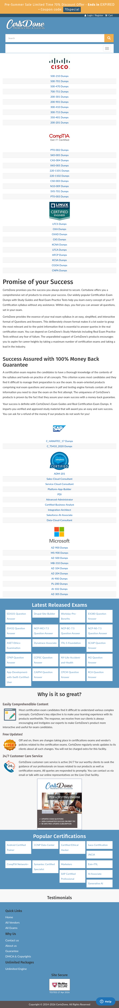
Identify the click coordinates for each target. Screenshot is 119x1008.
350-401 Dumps (59, 117)
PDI (60, 494)
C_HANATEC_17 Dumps (59, 441)
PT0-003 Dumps (59, 196)
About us (11, 945)
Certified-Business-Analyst (59, 504)
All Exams (11, 927)
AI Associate (94, 873)
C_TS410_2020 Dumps (59, 446)
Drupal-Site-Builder (44, 613)
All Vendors (12, 922)
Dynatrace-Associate (45, 642)
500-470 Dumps (59, 86)
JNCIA (91, 854)
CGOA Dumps (59, 265)
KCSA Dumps (59, 260)
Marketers (66, 864)
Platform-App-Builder (59, 489)
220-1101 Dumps (59, 170)
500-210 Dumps (59, 75)
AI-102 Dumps (59, 588)
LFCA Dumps (59, 249)
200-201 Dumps (59, 122)
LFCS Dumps (59, 223)
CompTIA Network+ (18, 864)
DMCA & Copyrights (18, 956)
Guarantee (11, 951)
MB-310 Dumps (59, 563)
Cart (109, 15)
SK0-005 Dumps (59, 155)
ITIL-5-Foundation (71, 642)
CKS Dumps (59, 239)
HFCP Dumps (59, 254)
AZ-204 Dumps (59, 573)
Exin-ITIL (93, 864)
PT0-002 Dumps (59, 149)
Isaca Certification (98, 844)
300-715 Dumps (59, 112)
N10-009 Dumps (59, 186)
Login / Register (94, 15)
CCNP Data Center (44, 844)
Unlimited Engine (16, 968)
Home (9, 917)
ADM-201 (59, 473)
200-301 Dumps (59, 96)
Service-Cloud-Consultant (59, 483)
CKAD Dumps (59, 234)
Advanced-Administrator (59, 499)
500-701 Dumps (59, 81)
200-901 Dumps (59, 101)
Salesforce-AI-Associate (59, 514)
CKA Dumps (59, 229)
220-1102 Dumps (59, 175)
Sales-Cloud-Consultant (60, 478)
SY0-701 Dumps (59, 191)
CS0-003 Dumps (59, 180)
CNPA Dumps (59, 270)
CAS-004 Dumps (59, 160)
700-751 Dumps (59, 91)
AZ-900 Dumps (59, 547)
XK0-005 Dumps (59, 165)
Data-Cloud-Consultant (59, 520)
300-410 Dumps (59, 106)
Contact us (12, 940)
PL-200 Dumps (59, 583)
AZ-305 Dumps (59, 594)
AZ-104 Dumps (59, 568)
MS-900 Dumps (59, 552)
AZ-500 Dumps (59, 557)
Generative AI (95, 883)
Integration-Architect (59, 509)
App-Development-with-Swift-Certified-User (18, 677)
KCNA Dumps (59, 244)
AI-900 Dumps (59, 578)
